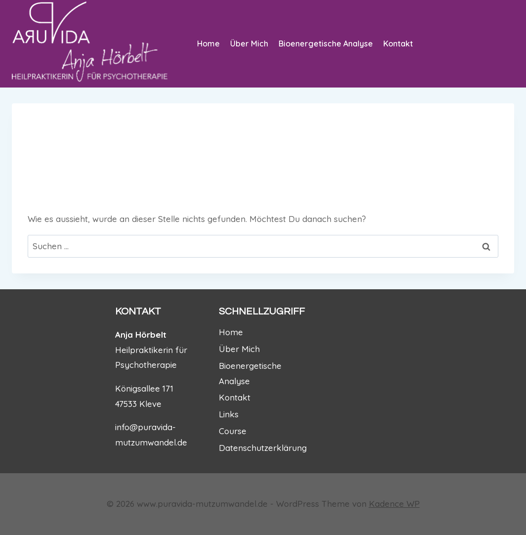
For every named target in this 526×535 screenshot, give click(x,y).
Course (232, 431)
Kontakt (398, 43)
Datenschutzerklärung (263, 448)
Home (208, 43)
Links (229, 414)
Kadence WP (394, 503)
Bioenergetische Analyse (326, 43)
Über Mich (249, 43)
